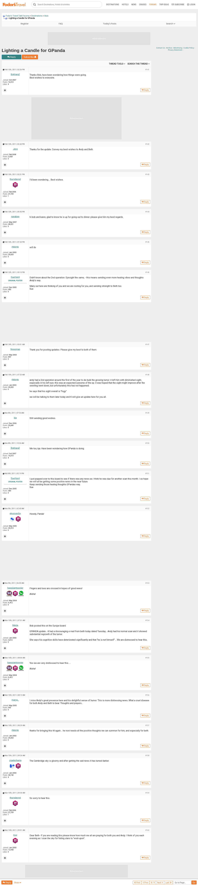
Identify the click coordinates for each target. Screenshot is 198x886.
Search (170, 23)
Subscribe (178, 4)
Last (168, 882)
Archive (169, 48)
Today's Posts (109, 23)
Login (191, 4)
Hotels (125, 4)
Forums (152, 4)
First (137, 882)
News (133, 4)
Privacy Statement (175, 50)
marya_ (15, 700)
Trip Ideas (164, 4)
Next (160, 882)
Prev (145, 882)
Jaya (15, 149)
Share (17, 882)
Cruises (142, 4)
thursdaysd (15, 179)
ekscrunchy (15, 513)
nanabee (15, 216)
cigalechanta (15, 760)
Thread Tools (116, 64)
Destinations (112, 4)
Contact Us (160, 48)
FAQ (61, 23)
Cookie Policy (188, 48)
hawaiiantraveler (15, 588)
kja (15, 418)
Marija (15, 625)
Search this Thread (137, 64)
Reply (11, 57)
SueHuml (15, 277)
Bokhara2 (15, 74)
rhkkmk (15, 247)
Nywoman (15, 349)
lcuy (15, 835)
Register (25, 23)
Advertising (177, 48)
